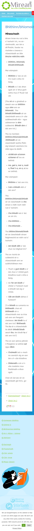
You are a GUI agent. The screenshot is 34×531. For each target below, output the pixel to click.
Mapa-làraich (8, 462)
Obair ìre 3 (25, 396)
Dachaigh (6, 445)
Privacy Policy (17, 528)
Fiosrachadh (7, 449)
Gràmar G (6, 425)
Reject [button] (29, 525)
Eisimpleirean (14, 396)
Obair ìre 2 (12, 401)
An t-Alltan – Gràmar (11, 433)
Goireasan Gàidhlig (10, 420)
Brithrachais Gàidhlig (11, 429)
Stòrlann (6, 438)
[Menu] (30, 2)
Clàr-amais (7, 453)
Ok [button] (23, 525)
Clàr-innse (7, 458)
